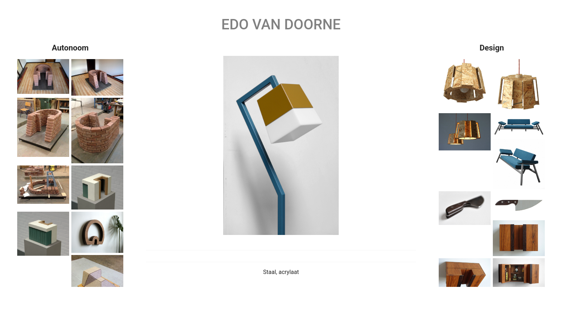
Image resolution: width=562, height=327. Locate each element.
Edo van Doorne (281, 24)
